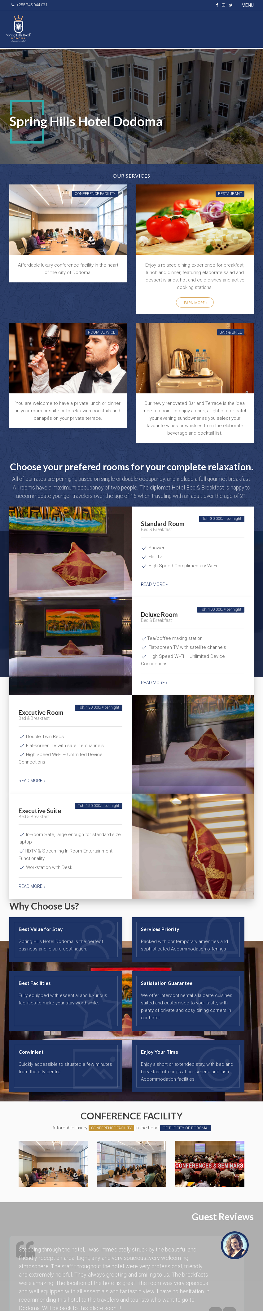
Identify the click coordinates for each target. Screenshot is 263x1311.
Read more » (154, 584)
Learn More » (194, 302)
